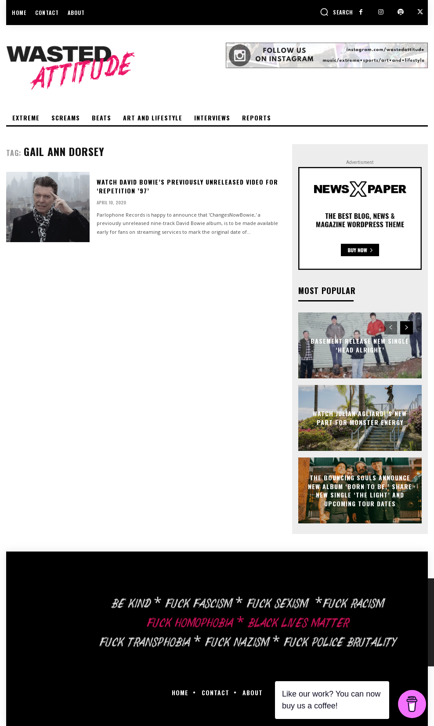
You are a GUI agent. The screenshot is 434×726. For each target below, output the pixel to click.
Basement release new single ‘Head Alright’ (360, 345)
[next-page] (406, 327)
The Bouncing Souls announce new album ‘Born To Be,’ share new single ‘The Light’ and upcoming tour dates (360, 490)
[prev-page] (390, 327)
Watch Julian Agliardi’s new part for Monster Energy (360, 418)
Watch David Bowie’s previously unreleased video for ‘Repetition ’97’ (187, 186)
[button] (336, 11)
